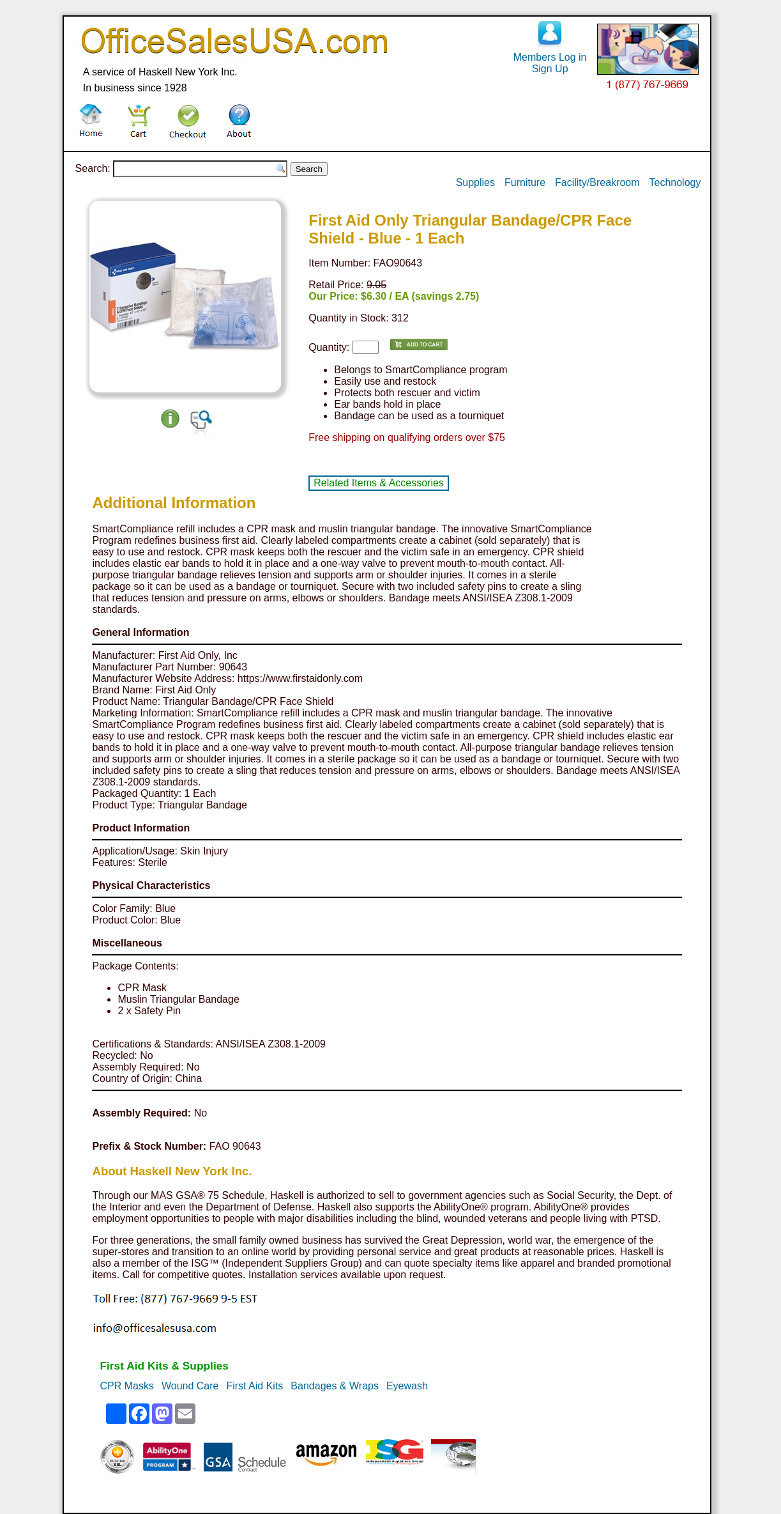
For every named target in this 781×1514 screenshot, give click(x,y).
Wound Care (190, 1385)
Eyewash (407, 1385)
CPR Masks (126, 1385)
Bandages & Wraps (335, 1385)
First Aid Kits (254, 1385)
